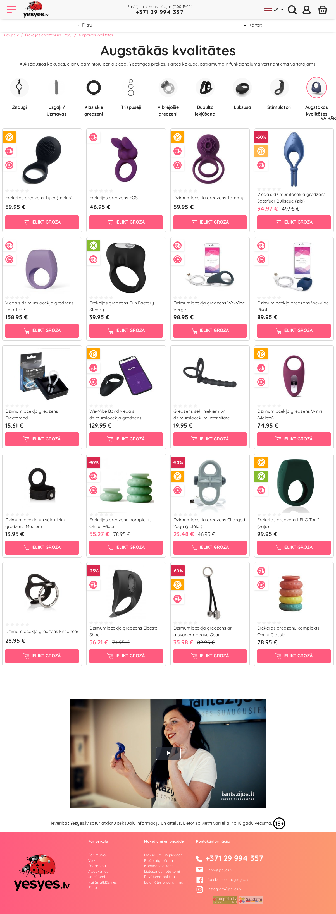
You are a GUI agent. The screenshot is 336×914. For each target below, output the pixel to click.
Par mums (97, 855)
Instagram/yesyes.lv (218, 889)
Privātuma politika (159, 876)
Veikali (93, 860)
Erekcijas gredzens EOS (113, 197)
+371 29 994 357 (160, 11)
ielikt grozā (42, 222)
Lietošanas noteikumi (162, 871)
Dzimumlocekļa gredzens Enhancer (41, 631)
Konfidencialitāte (158, 865)
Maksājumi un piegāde (163, 855)
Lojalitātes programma (163, 882)
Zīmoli (93, 887)
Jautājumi (96, 876)
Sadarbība (97, 865)
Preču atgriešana (158, 860)
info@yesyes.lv (220, 870)
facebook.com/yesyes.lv (222, 879)
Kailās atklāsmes (102, 882)
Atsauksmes (98, 871)
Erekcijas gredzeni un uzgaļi (48, 35)
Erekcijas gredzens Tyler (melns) (39, 197)
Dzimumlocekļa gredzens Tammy (208, 197)
